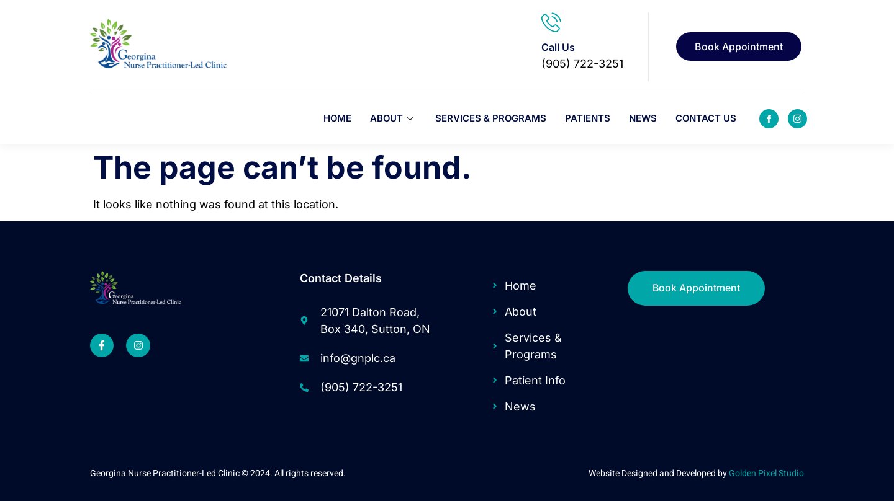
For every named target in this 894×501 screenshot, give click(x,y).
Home (335, 119)
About (391, 119)
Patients (587, 119)
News (642, 119)
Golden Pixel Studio (766, 473)
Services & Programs (490, 119)
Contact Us (705, 119)
